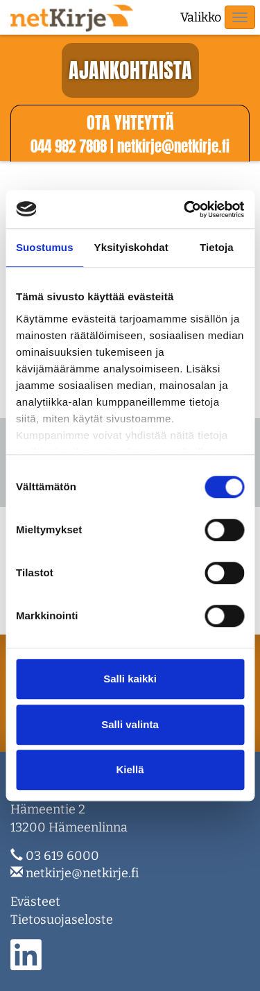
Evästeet (35, 901)
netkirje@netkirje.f (173, 146)
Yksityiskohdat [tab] (131, 247)
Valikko (200, 17)
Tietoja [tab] (217, 247)
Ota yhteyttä (130, 122)
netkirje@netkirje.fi (82, 873)
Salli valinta (130, 724)
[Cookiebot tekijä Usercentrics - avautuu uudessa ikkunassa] (185, 209)
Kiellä (130, 769)
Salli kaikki (130, 678)
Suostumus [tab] (44, 247)
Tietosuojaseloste (61, 919)
